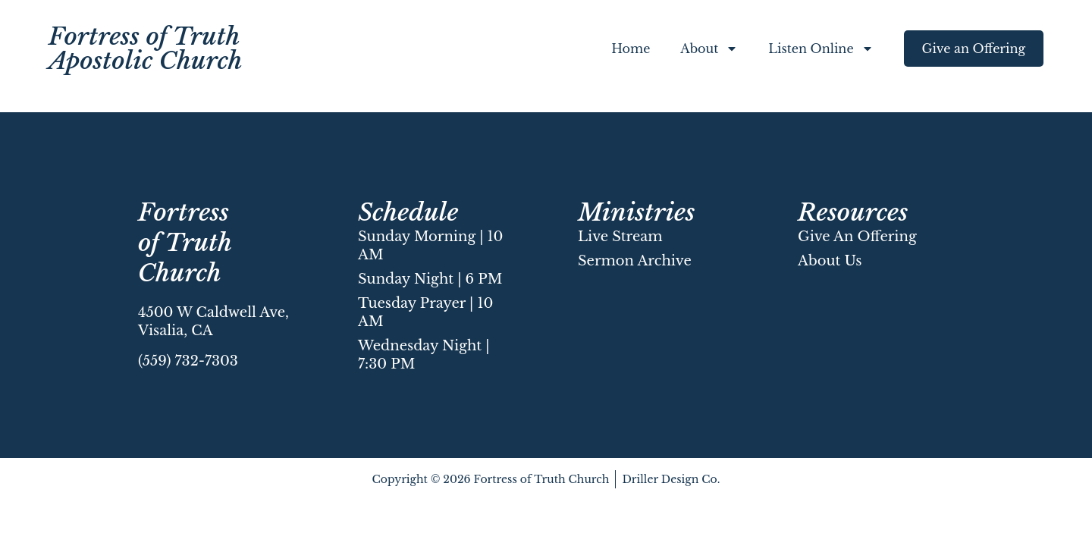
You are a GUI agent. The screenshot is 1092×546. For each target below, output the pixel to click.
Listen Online (820, 48)
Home (630, 48)
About (709, 48)
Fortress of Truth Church (184, 242)
